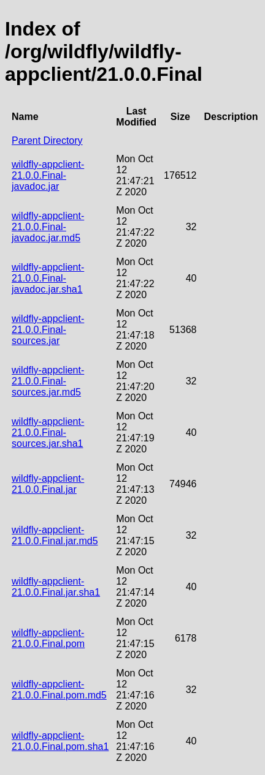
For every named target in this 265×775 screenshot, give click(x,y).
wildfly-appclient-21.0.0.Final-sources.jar (48, 329)
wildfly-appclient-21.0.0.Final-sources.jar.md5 (48, 381)
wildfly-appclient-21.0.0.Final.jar (48, 484)
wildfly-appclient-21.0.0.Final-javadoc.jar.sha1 (48, 278)
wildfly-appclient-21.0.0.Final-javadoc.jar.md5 (48, 227)
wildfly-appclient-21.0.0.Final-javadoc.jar (48, 175)
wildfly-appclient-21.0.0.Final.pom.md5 (59, 689)
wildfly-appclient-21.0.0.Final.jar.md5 (55, 535)
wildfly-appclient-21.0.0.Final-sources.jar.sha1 (48, 432)
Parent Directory (47, 140)
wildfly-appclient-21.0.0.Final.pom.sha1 (60, 741)
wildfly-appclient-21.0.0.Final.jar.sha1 (56, 586)
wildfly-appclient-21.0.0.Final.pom (48, 638)
